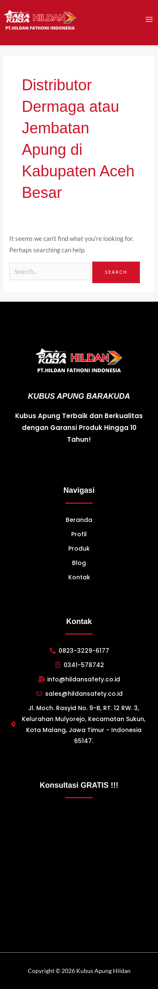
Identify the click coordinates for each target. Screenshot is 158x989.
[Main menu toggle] (149, 19)
